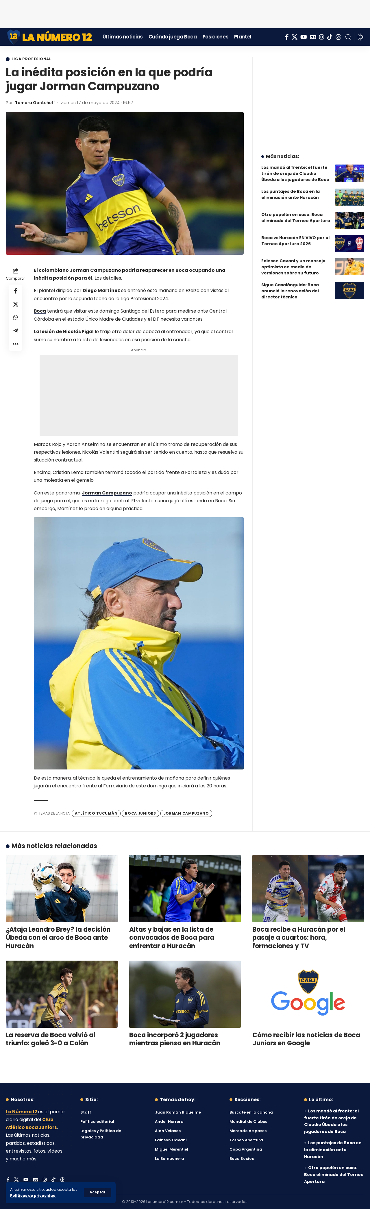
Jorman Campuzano (107, 493)
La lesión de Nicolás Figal (64, 331)
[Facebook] (287, 37)
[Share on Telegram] (16, 333)
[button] (97, 1192)
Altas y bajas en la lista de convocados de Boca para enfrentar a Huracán (171, 937)
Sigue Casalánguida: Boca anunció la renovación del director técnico (290, 287)
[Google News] (313, 37)
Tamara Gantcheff (37, 103)
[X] (294, 37)
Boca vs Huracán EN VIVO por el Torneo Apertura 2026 (295, 236)
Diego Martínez (102, 291)
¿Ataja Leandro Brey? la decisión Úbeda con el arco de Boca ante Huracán (58, 937)
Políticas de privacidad (33, 1195)
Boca (40, 311)
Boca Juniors (140, 813)
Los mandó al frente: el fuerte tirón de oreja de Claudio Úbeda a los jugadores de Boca (295, 169)
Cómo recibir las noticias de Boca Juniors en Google (306, 1039)
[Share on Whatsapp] (16, 319)
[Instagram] (322, 37)
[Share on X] (16, 306)
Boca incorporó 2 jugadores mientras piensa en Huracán (174, 1039)
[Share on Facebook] (16, 292)
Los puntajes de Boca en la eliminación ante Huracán (290, 190)
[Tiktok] (330, 37)
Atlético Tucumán (96, 813)
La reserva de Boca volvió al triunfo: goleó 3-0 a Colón (50, 1039)
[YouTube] (303, 37)
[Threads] (338, 37)
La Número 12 (22, 1111)
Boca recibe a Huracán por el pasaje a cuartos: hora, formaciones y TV (298, 937)
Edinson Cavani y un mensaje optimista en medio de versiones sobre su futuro (293, 263)
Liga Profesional (33, 59)
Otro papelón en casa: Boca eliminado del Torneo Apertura (295, 213)
